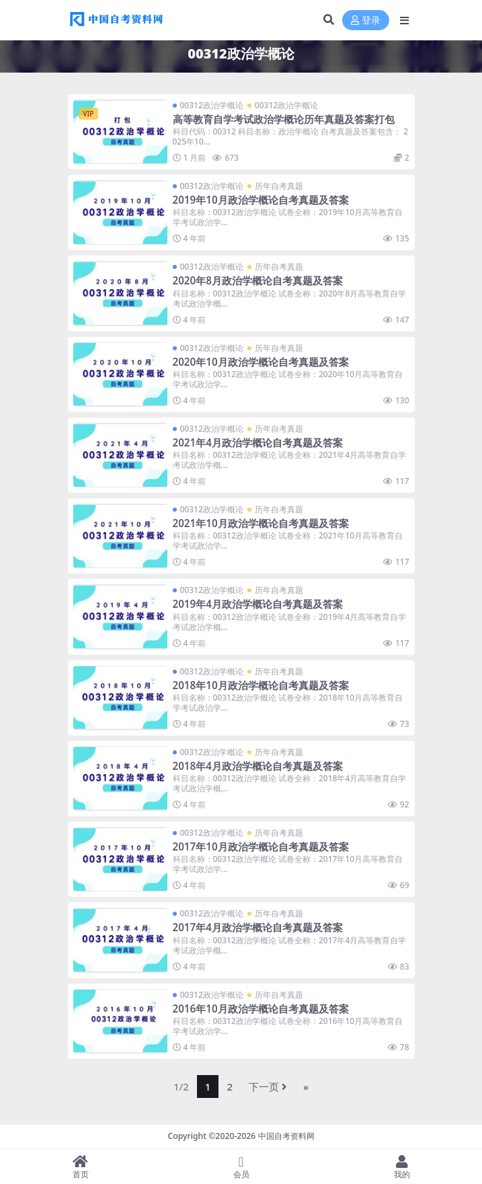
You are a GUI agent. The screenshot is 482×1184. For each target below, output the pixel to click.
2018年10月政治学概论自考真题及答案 (261, 685)
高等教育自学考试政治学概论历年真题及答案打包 (284, 119)
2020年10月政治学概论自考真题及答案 (261, 361)
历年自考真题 (279, 186)
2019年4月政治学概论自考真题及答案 (258, 603)
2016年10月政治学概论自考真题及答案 (261, 1008)
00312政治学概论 (211, 105)
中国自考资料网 (286, 1136)
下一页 (268, 1086)
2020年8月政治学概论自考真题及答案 (258, 280)
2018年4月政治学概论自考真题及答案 (258, 766)
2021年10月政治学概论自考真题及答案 (261, 523)
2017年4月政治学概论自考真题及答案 (258, 927)
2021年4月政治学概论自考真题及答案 (258, 442)
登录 (365, 20)
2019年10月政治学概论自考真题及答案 (261, 199)
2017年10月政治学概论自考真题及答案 (261, 846)
